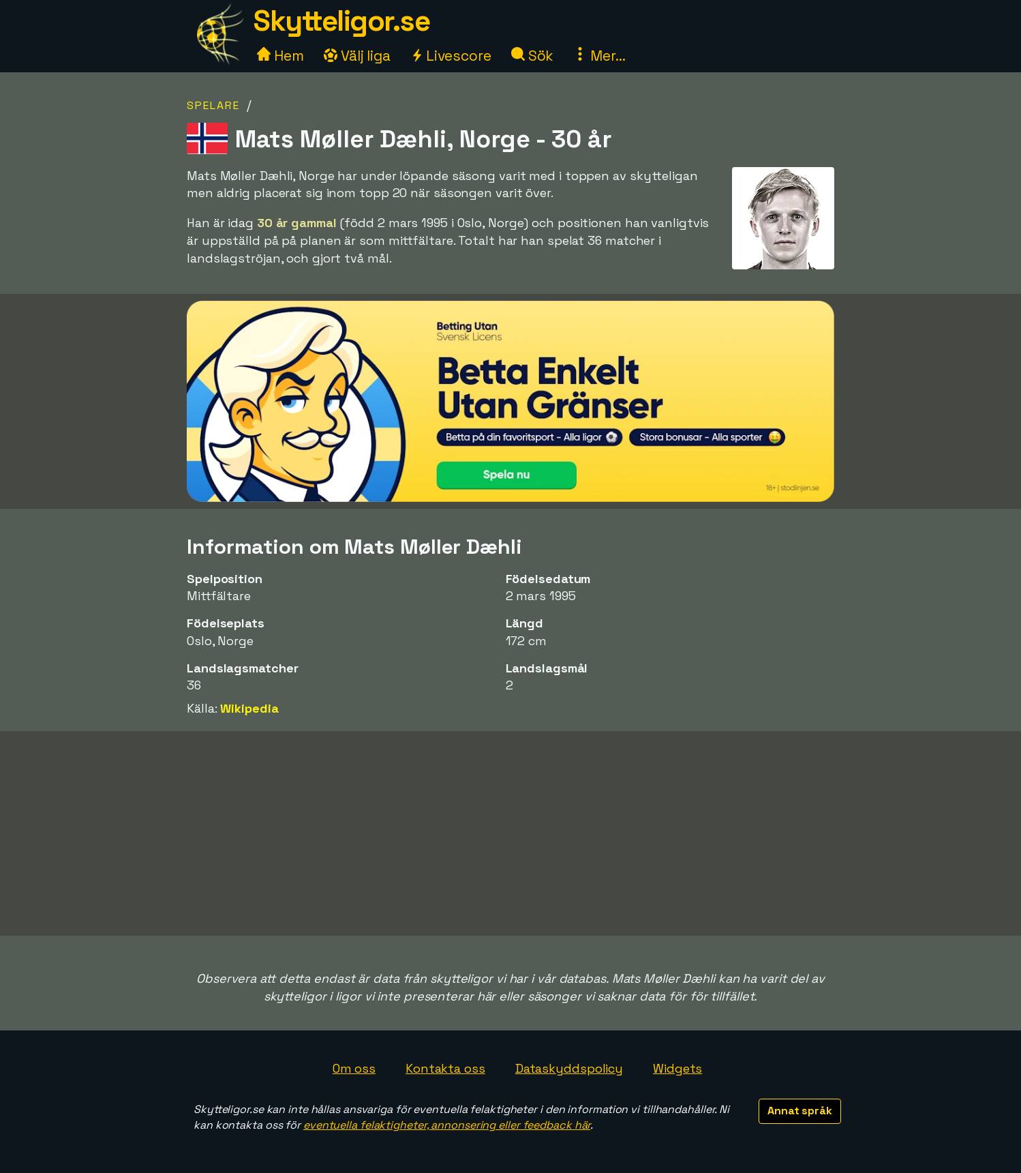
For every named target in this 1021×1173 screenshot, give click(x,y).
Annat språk (799, 1110)
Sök (532, 55)
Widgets (677, 1068)
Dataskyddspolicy (569, 1068)
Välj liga (357, 55)
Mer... (599, 55)
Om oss (354, 1068)
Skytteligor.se (341, 21)
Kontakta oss (445, 1068)
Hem (280, 55)
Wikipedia (249, 708)
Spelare (213, 105)
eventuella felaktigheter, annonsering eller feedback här (446, 1125)
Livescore (450, 55)
